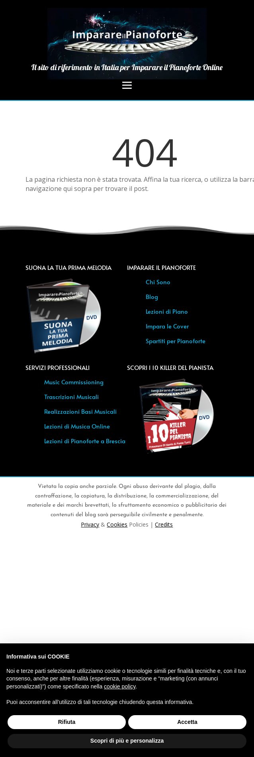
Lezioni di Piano (167, 311)
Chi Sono (158, 281)
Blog (152, 296)
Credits (164, 524)
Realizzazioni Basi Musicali (80, 411)
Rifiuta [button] (67, 722)
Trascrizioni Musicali (71, 396)
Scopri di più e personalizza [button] (127, 740)
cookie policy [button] (119, 686)
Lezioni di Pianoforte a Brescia (84, 441)
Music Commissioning (74, 382)
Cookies (117, 524)
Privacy (90, 524)
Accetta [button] (187, 722)
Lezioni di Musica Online (77, 426)
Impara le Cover (167, 326)
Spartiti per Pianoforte (175, 340)
